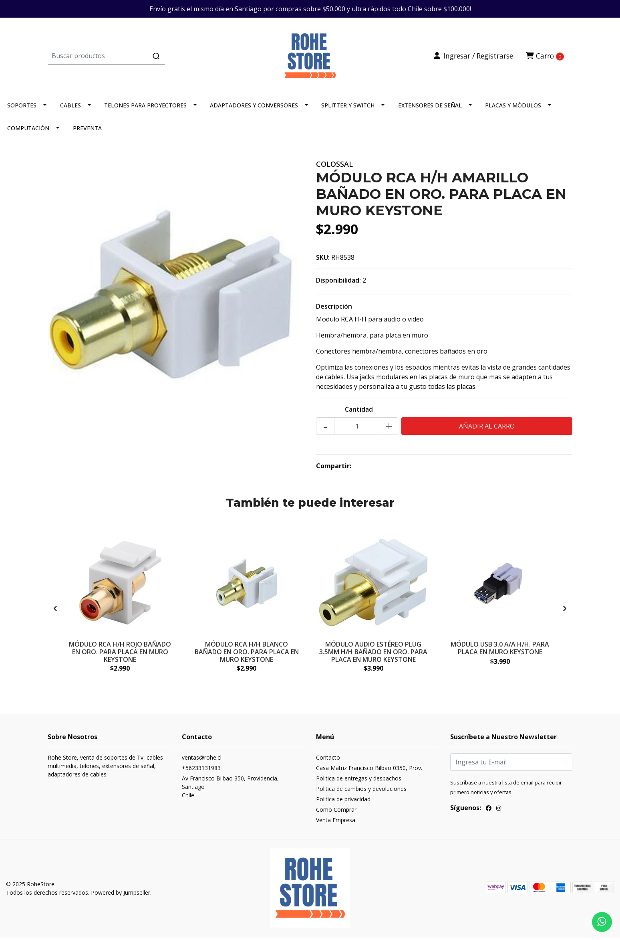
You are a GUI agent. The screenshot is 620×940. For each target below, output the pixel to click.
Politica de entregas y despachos (358, 782)
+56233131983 (201, 771)
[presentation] (56, 612)
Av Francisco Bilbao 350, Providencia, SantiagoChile (230, 790)
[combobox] (135, 57)
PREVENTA (87, 131)
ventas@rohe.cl (201, 761)
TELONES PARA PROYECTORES (145, 108)
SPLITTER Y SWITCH (347, 108)
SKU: (323, 260)
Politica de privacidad (343, 803)
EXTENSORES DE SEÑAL (430, 108)
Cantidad (359, 412)
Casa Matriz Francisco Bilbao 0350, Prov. (369, 771)
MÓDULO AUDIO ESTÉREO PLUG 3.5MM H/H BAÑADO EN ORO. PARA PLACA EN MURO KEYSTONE (373, 654)
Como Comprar (336, 813)
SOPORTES (21, 108)
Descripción (334, 309)
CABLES (70, 108)
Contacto (328, 761)
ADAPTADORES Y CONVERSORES (254, 108)
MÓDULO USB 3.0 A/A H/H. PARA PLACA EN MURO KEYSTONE (500, 650)
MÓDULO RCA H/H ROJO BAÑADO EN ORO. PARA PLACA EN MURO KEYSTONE (120, 654)
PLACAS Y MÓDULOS (513, 108)
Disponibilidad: (338, 283)
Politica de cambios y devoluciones (361, 792)
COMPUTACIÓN (28, 131)
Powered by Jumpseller (120, 896)
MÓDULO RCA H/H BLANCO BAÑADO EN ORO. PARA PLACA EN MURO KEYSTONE (247, 654)
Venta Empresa (335, 823)
